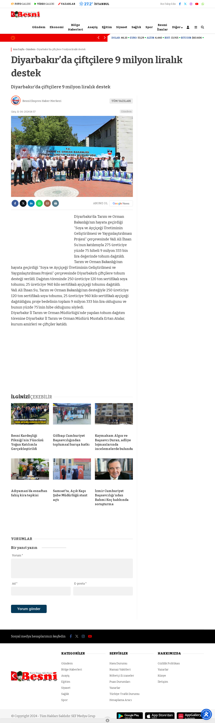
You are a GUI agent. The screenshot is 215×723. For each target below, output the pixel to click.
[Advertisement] (40, 238)
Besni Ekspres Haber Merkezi (41, 101)
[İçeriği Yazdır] (55, 203)
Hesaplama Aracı (120, 700)
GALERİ (21, 4)
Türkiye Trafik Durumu (124, 694)
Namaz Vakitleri (120, 669)
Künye (162, 675)
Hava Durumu (118, 663)
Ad (15, 583)
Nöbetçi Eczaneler (121, 675)
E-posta (80, 583)
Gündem (38, 27)
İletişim (163, 681)
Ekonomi (57, 27)
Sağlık (136, 27)
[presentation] (41, 616)
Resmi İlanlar (162, 27)
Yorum (17, 555)
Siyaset (121, 27)
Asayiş (92, 27)
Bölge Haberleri (75, 27)
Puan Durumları (119, 681)
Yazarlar (114, 688)
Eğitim (107, 27)
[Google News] (121, 203)
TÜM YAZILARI (121, 101)
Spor (149, 27)
